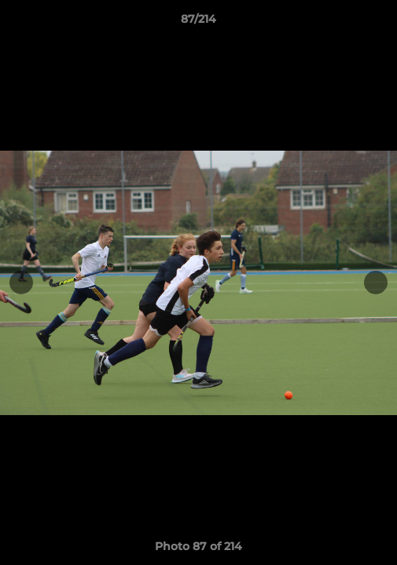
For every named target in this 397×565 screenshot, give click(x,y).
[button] (378, 23)
